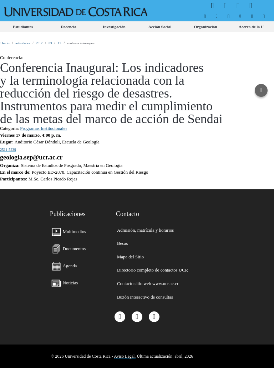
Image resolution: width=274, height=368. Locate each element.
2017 (39, 43)
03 (50, 43)
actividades (23, 43)
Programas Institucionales (43, 128)
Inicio (5, 43)
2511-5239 (8, 150)
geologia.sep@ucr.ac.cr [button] (31, 157)
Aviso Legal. (125, 356)
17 (59, 43)
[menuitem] (205, 16)
